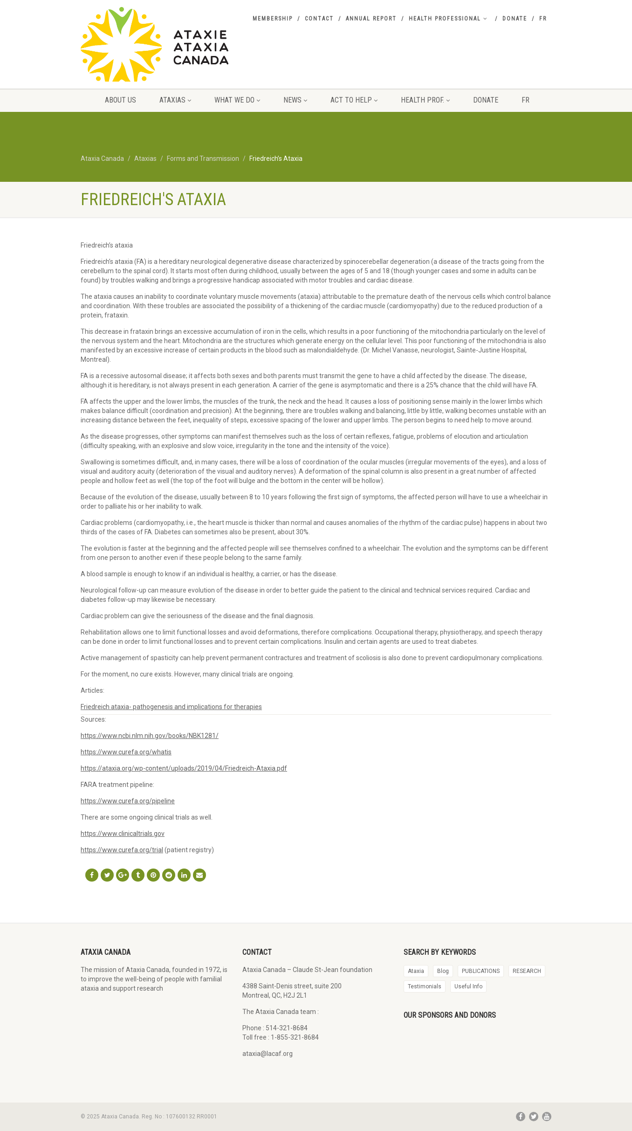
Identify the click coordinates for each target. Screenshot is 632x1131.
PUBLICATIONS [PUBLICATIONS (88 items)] (481, 971)
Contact (319, 18)
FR (543, 18)
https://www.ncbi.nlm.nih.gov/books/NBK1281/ (150, 735)
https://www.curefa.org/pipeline (128, 801)
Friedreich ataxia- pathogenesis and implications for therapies (171, 706)
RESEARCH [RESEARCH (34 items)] (527, 971)
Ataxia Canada (102, 158)
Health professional (448, 18)
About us (120, 100)
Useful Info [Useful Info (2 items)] (468, 986)
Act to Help (354, 100)
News (295, 100)
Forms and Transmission (203, 158)
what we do (237, 100)
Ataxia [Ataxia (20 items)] (416, 971)
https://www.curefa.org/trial (122, 850)
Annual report (371, 18)
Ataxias (175, 100)
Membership (273, 18)
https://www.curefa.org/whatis (126, 752)
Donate (514, 18)
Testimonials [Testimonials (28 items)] (424, 986)
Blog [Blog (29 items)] (443, 971)
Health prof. (425, 100)
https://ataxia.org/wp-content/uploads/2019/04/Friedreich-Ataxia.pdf (184, 768)
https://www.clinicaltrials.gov (123, 833)
